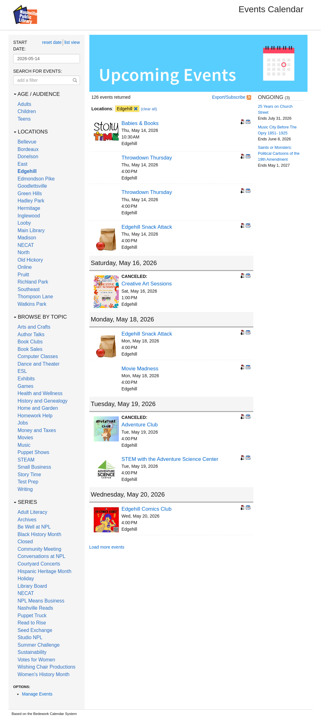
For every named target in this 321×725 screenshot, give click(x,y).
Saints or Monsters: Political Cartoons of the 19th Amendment (279, 153)
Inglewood (29, 215)
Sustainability (32, 652)
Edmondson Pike (36, 178)
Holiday (26, 578)
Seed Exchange (35, 630)
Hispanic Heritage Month (44, 571)
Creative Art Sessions (147, 284)
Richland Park (33, 281)
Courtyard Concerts (39, 563)
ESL (22, 371)
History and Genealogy (42, 401)
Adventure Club (140, 425)
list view (72, 42)
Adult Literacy (32, 512)
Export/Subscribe (231, 97)
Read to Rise (32, 622)
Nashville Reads (35, 608)
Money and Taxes (37, 430)
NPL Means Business (41, 600)
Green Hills (30, 193)
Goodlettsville (32, 186)
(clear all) (149, 109)
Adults (24, 104)
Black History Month (39, 534)
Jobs (23, 422)
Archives (27, 519)
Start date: (20, 45)
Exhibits (26, 378)
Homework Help (35, 415)
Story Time (29, 474)
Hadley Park (31, 200)
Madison (27, 237)
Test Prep (28, 481)
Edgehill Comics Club (147, 509)
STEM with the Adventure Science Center (170, 459)
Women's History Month (44, 674)
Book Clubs (30, 341)
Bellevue (27, 141)
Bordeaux (28, 149)
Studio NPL (30, 637)
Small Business (34, 467)
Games (26, 386)
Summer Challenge (39, 645)
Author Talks (31, 334)
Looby (24, 223)
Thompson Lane (35, 296)
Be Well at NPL (34, 526)
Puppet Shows (33, 452)
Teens (24, 119)
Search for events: (37, 71)
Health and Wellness (40, 393)
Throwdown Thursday (147, 158)
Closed (25, 541)
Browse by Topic (40, 317)
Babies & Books (140, 123)
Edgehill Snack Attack (147, 227)
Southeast (29, 289)
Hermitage (29, 208)
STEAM (26, 459)
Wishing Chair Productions (47, 667)
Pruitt (23, 274)
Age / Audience (37, 94)
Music (24, 445)
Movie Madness (140, 369)
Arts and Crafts (34, 327)
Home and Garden (38, 408)
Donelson (28, 156)
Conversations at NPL (41, 556)
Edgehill (27, 171)
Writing (25, 489)
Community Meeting (39, 549)
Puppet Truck (32, 615)
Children (27, 111)
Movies (25, 437)
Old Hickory (30, 260)
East (22, 164)
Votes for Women (36, 659)
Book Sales (30, 349)
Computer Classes (38, 356)
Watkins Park (32, 304)
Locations (31, 132)
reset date (51, 42)
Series (25, 502)
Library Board (32, 586)
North (23, 252)
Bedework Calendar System (55, 714)
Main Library (31, 230)
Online (25, 267)
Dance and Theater (39, 364)
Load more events (106, 547)
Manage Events (37, 693)
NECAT (26, 245)
